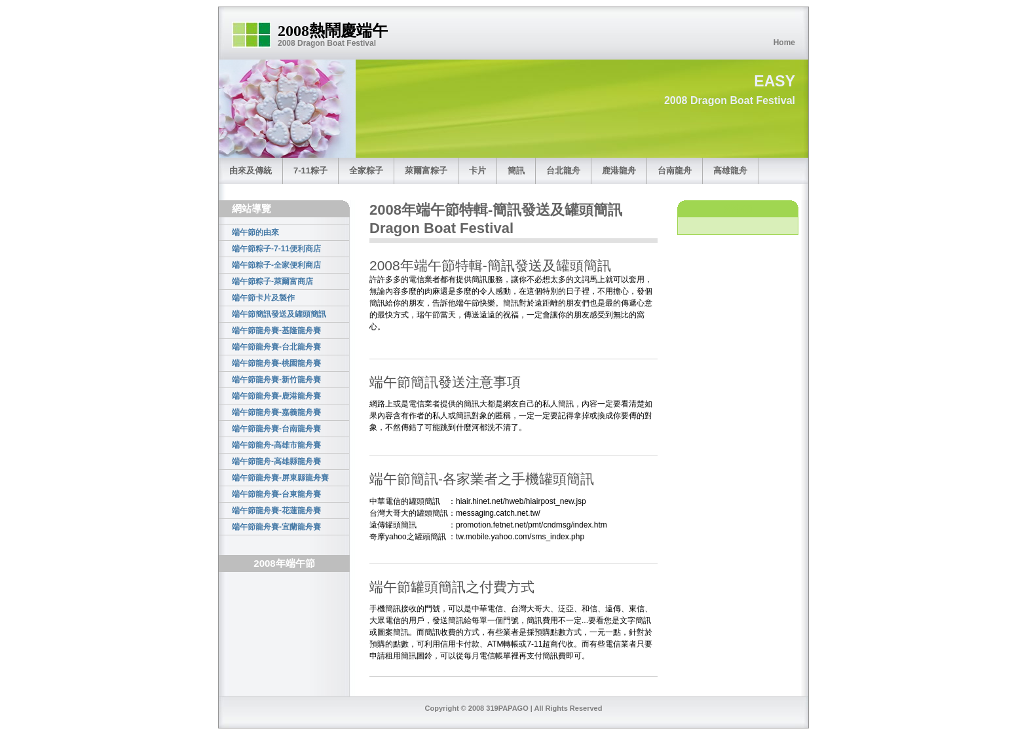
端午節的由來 (255, 232)
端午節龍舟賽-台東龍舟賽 (276, 494)
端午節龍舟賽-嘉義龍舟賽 (276, 412)
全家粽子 (366, 170)
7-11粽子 (310, 170)
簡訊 (516, 170)
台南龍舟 (675, 170)
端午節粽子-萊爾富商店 (272, 281)
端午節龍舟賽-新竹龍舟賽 (276, 379)
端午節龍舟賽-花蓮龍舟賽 (276, 510)
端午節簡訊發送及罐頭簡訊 (279, 314)
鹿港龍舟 (619, 170)
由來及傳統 (250, 170)
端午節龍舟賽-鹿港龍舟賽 (276, 396)
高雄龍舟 (730, 170)
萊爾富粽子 (426, 170)
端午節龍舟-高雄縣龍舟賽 (276, 461)
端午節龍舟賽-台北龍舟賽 (276, 346)
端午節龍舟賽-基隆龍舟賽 (276, 330)
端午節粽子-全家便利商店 (276, 265)
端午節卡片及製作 (263, 297)
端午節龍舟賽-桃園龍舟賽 (276, 363)
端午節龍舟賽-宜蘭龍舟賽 (276, 526)
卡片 (477, 170)
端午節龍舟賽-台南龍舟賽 (276, 428)
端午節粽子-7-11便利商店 (276, 248)
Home (784, 42)
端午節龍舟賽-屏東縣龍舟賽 (280, 477)
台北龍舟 (563, 170)
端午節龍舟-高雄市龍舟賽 (276, 445)
